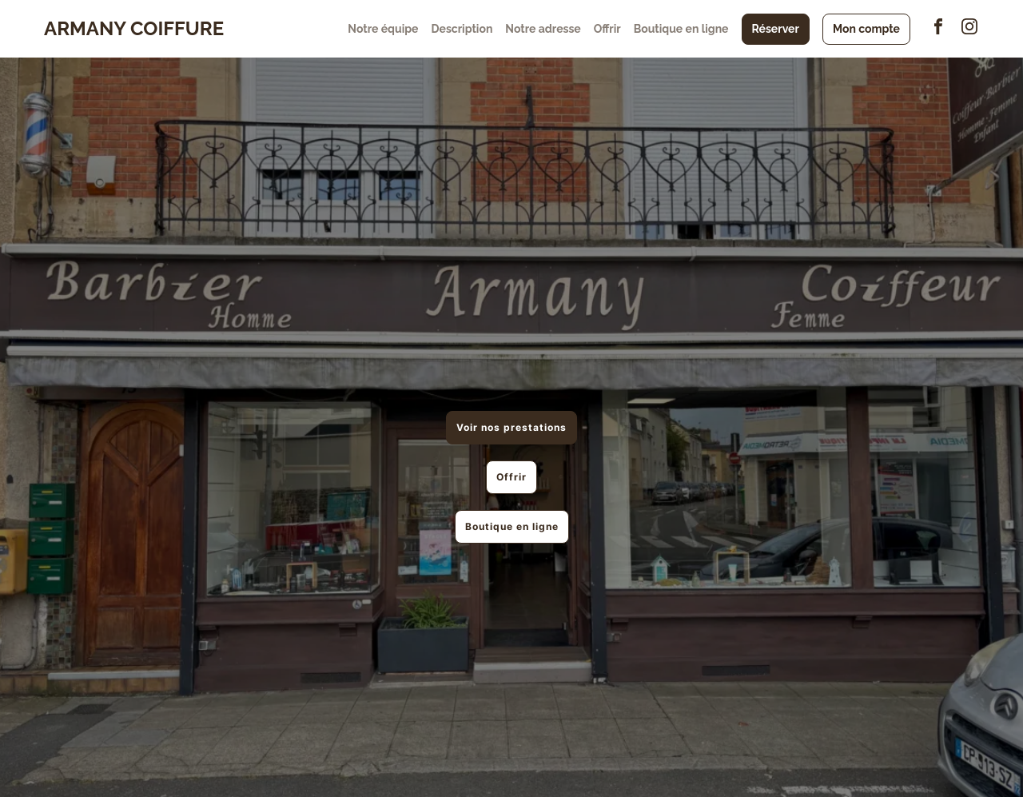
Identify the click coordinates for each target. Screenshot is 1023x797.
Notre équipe (383, 28)
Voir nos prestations (511, 427)
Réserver (775, 28)
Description (461, 28)
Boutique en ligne (681, 28)
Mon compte (866, 28)
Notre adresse (542, 28)
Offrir (607, 28)
